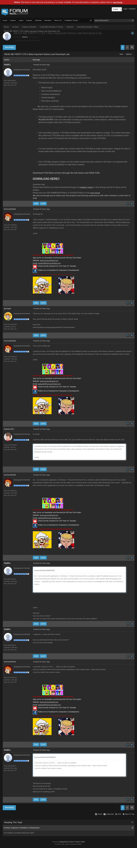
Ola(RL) (25, 37)
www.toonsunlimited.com (49, 260)
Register (132, 9)
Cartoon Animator (29, 27)
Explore (13, 20)
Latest (21, 20)
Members (48, 20)
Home (5, 20)
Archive (15, 27)
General (70, 27)
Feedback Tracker (71, 20)
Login (125, 9)
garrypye (7, 308)
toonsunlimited (10, 209)
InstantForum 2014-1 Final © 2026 (72, 842)
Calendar (38, 20)
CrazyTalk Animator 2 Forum (51, 27)
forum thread (95, 193)
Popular (29, 20)
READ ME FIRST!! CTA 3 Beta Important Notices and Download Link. (32, 31)
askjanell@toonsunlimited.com (49, 263)
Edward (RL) (9, 429)
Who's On (58, 20)
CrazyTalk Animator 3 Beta (87, 27)
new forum (117, 2)
